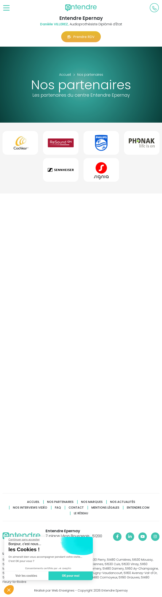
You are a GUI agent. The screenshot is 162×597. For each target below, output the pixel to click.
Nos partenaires (60, 502)
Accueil (33, 502)
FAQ (58, 507)
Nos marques (92, 502)
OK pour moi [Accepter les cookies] (70, 576)
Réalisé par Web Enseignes (54, 590)
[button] (9, 590)
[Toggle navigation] (6, 8)
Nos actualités (122, 502)
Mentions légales (105, 507)
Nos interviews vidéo (30, 507)
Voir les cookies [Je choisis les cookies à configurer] (26, 576)
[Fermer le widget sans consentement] (23, 539)
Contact (76, 507)
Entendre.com (138, 507)
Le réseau (81, 513)
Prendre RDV (81, 36)
